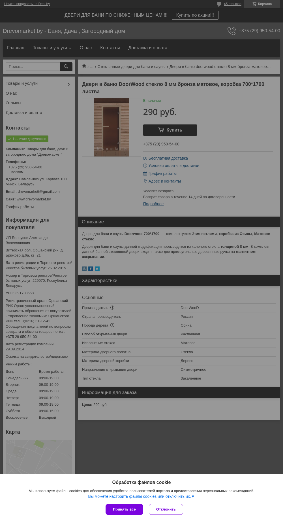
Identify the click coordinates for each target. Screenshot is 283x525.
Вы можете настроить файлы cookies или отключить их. (139, 496)
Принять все (124, 509)
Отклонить (166, 509)
